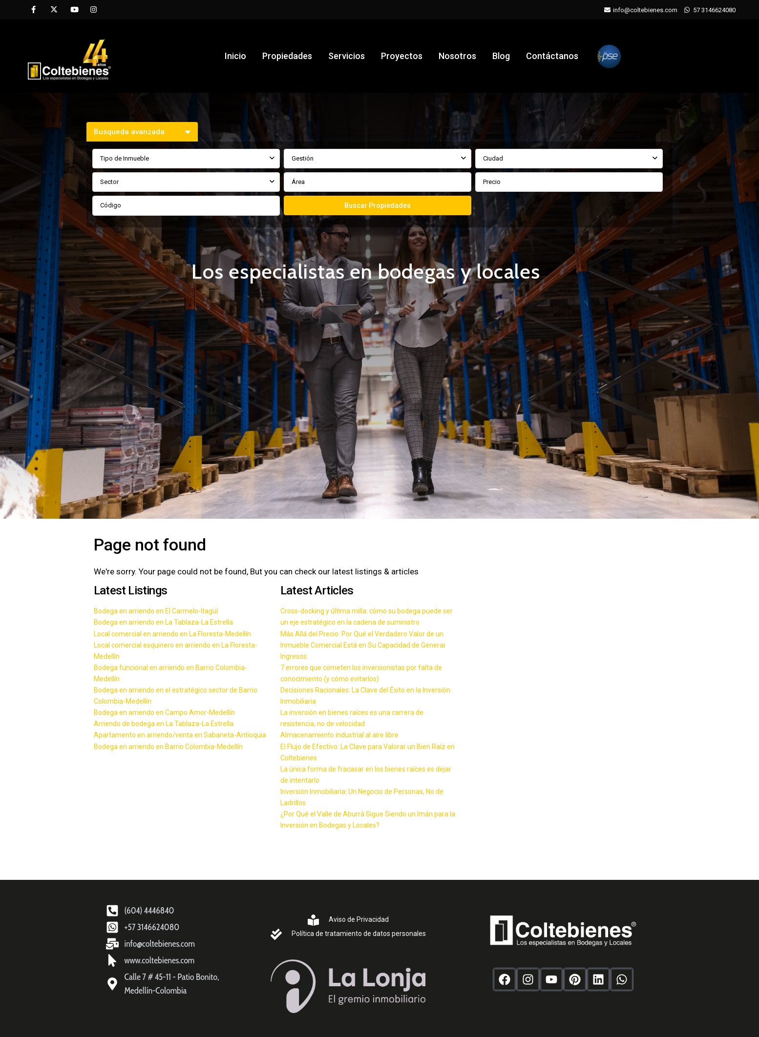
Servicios (346, 56)
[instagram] (94, 10)
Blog (501, 56)
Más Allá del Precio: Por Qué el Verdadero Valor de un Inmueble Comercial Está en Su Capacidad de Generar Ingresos (363, 645)
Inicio (235, 56)
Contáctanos (552, 56)
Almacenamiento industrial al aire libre (339, 735)
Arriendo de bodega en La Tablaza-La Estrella (163, 724)
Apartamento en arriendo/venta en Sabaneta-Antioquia (180, 735)
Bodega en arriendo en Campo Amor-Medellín (164, 712)
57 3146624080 (714, 10)
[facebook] (33, 10)
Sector (109, 181)
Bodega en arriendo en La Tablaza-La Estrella (163, 622)
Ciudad (493, 158)
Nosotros (457, 56)
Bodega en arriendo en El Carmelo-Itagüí (156, 611)
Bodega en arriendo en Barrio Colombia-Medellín (168, 747)
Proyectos (401, 56)
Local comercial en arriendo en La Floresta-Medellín (172, 634)
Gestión (303, 158)
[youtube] (73, 10)
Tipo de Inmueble (124, 158)
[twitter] (53, 10)
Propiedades (287, 56)
